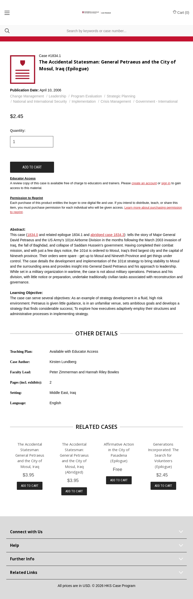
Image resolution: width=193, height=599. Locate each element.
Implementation (84, 101)
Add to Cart (29, 486)
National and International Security (40, 101)
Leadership (57, 96)
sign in (165, 183)
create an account (144, 183)
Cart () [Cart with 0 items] (181, 12)
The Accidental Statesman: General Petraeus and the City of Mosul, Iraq (29, 455)
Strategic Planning (121, 96)
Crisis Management (116, 101)
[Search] (5, 30)
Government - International (157, 101)
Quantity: (17, 131)
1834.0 (32, 235)
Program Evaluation (86, 96)
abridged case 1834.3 (107, 235)
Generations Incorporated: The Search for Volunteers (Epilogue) (163, 455)
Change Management (27, 96)
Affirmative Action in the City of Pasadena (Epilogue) (119, 452)
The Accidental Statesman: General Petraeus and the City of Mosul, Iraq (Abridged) (74, 458)
